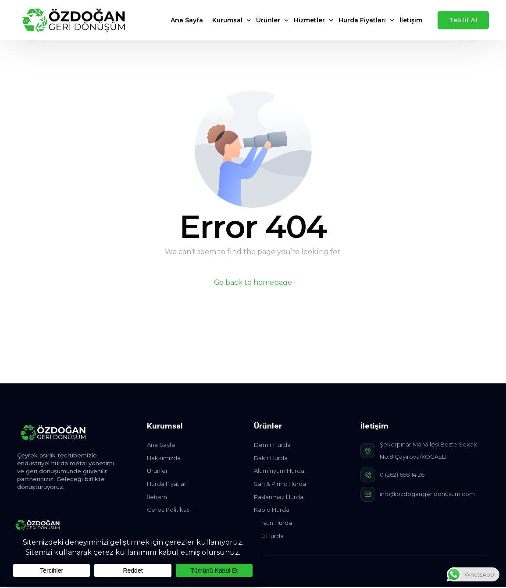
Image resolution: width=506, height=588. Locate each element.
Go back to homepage (253, 282)
